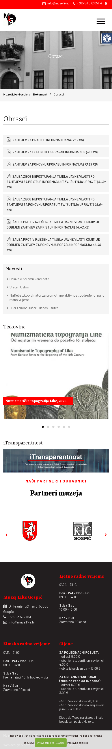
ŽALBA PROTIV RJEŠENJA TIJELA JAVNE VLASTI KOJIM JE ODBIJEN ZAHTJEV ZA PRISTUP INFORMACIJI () (53, 224)
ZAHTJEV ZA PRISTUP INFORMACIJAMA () (48, 140)
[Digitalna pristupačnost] (106, 38)
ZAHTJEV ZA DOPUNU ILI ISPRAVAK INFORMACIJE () (55, 152)
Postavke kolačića (77, 742)
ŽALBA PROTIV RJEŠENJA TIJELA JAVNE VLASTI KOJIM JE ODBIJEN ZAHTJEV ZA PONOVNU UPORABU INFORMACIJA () (54, 244)
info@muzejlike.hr (59, 3)
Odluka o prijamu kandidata (29, 279)
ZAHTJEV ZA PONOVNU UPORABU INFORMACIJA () (55, 164)
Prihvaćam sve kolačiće (51, 742)
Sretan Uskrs (19, 287)
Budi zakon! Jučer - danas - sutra (33, 308)
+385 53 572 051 (88, 3)
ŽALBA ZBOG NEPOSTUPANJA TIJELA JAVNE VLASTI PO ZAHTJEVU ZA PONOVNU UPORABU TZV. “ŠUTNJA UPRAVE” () (55, 204)
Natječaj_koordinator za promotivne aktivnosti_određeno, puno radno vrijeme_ (57, 297)
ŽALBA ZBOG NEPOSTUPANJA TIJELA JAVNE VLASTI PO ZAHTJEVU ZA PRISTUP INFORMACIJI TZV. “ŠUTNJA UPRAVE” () (56, 181)
